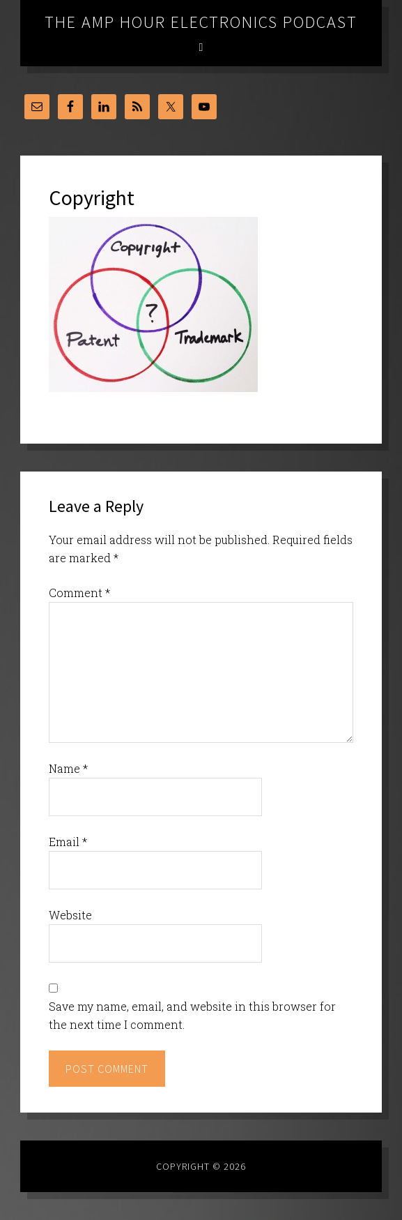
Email (68, 841)
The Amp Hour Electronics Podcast (201, 22)
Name (68, 768)
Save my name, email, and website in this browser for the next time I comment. (192, 1015)
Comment (79, 592)
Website (70, 915)
